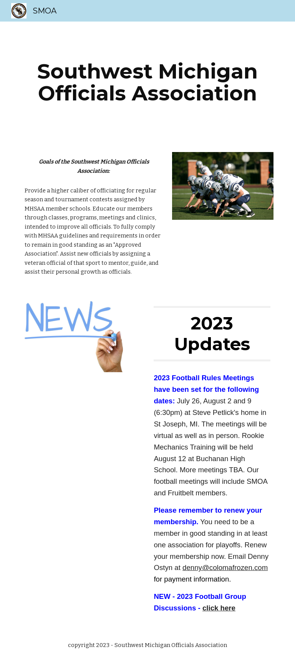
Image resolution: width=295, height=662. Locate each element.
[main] (147, 82)
